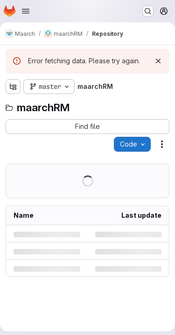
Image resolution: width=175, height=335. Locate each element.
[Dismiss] (158, 61)
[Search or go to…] (148, 11)
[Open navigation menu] (25, 11)
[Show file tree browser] (13, 86)
